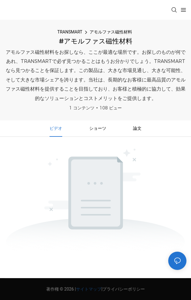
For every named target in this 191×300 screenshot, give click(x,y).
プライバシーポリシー (123, 289)
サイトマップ (88, 289)
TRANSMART (69, 31)
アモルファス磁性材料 (111, 31)
